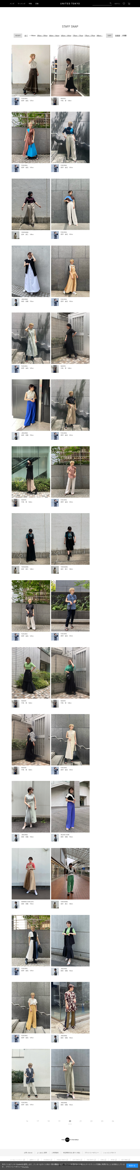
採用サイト (33, 1160)
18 (48, 1121)
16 (27, 1121)
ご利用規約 (55, 1153)
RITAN (112, 1160)
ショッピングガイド (109, 1153)
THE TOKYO (90, 1160)
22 (91, 1121)
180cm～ (99, 36)
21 (81, 1121)
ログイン (117, 4)
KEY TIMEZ (124, 1160)
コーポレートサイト (16, 1160)
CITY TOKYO (76, 1160)
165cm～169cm (66, 36)
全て (26, 36)
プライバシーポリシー (92, 1153)
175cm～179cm (90, 36)
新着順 (117, 36)
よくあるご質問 (42, 1153)
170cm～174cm (78, 36)
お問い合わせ (28, 1153)
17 (38, 1121)
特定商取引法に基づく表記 (71, 1153)
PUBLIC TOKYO (61, 1160)
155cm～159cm (42, 36)
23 (102, 1121)
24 (113, 1121)
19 (59, 1121)
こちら (26, 1167)
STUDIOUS (47, 1160)
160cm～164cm (54, 36)
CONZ (102, 1160)
